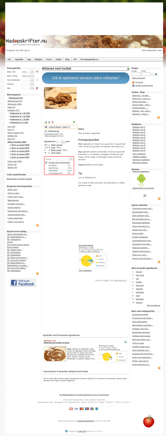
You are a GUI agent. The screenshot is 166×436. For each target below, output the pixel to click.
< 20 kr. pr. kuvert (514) (20, 151)
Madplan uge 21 (139, 143)
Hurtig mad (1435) (15, 161)
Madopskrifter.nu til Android (143, 188)
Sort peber (140, 275)
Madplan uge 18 (139, 150)
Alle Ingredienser (153, 305)
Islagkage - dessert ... (140, 114)
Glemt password (138, 78)
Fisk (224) (12, 127)
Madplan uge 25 (139, 132)
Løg (137, 279)
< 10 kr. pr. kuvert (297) (20, 157)
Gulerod (139, 302)
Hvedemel (140, 292)
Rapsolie (139, 289)
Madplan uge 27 (139, 127)
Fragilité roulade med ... (141, 347)
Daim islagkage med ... (141, 216)
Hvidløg (139, 282)
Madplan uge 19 (139, 148)
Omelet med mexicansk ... (142, 258)
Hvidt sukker (56, 153)
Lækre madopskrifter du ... (17, 234)
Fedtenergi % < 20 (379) (20, 113)
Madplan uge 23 (139, 137)
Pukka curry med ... (140, 255)
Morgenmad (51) (16, 98)
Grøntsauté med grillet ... (142, 244)
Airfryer (10, 242)
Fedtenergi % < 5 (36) (19, 122)
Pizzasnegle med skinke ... (18, 211)
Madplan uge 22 (139, 140)
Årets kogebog (13, 247)
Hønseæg (140, 299)
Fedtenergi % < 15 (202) (20, 116)
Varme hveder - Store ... (141, 105)
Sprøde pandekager (140, 237)
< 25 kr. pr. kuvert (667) (20, 148)
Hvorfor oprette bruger (144, 85)
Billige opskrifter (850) (17, 142)
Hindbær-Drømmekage (141, 336)
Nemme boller (137, 233)
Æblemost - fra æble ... (141, 95)
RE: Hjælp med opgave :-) (17, 258)
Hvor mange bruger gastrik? (18, 245)
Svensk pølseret (14, 207)
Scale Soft (82, 431)
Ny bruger (139, 82)
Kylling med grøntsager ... (142, 357)
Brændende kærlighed (141, 223)
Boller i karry (13, 190)
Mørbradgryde (13, 200)
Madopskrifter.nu (120, 280)
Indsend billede (55, 127)
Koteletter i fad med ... (16, 204)
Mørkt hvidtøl (56, 150)
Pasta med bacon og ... (141, 364)
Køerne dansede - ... (140, 102)
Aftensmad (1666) (15, 104)
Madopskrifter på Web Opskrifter (19, 179)
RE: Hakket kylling (14, 250)
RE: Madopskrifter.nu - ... (17, 237)
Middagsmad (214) (15, 101)
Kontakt (79, 395)
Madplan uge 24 (139, 135)
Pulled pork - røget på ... (141, 99)
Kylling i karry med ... (16, 197)
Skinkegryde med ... (140, 230)
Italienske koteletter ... (141, 248)
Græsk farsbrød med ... (17, 215)
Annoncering (104, 395)
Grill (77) (11, 130)
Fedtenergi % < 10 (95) (19, 119)
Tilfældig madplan (140, 157)
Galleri (64, 127)
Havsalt (139, 272)
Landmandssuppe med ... (142, 241)
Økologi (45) (12, 167)
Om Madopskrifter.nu (67, 395)
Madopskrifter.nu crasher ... (18, 265)
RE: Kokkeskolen (14, 239)
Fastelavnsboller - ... (140, 108)
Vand (53, 147)
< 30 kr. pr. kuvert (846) (20, 145)
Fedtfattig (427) (14, 110)
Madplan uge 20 (139, 145)
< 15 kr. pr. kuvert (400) (20, 154)
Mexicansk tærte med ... (141, 339)
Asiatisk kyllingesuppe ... (142, 251)
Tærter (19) (12, 164)
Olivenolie (140, 285)
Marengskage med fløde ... (142, 325)
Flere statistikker (85, 270)
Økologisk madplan (140, 163)
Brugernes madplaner (141, 160)
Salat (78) (11, 107)
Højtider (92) (13, 136)
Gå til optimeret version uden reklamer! (85, 78)
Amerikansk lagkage (140, 314)
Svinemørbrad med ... (140, 212)
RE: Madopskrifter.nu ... (16, 263)
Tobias (106, 280)
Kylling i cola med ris (16, 222)
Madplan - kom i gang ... (141, 111)
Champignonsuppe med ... (142, 208)
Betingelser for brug (90, 395)
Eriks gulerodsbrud (139, 322)
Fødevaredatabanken (85, 421)
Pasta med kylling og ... (141, 226)
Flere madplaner (139, 154)
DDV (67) (11, 139)
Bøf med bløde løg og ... (141, 219)
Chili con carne (13, 193)
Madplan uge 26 (139, 130)
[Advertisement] (103, 106)
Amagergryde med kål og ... (143, 354)
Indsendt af (101, 280)
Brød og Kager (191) (16, 133)
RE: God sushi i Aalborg (16, 260)
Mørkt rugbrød (56, 145)
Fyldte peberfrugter (15, 218)
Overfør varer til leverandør (59, 162)
